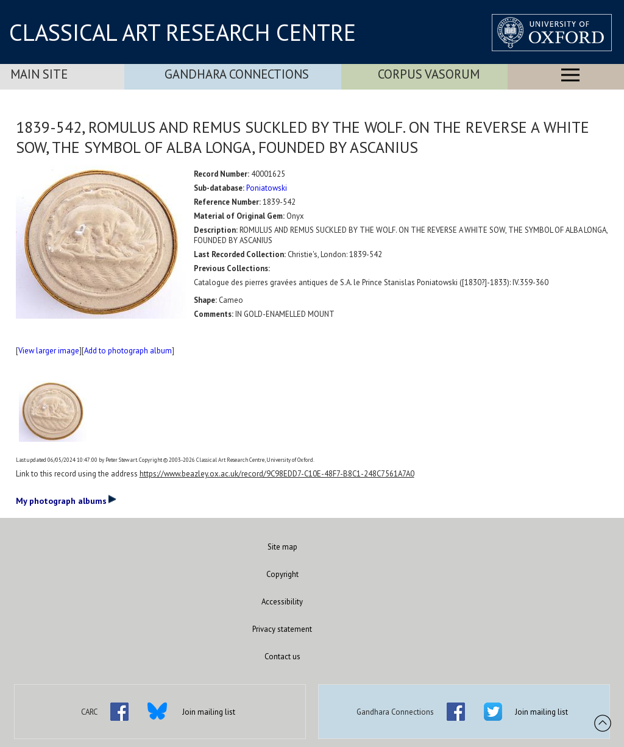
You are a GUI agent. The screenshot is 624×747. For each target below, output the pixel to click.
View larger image (48, 350)
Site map (282, 547)
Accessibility (282, 602)
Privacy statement (282, 629)
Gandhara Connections (237, 74)
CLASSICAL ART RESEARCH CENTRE (182, 32)
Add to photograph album (128, 350)
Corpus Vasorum (429, 74)
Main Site (39, 74)
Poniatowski (266, 188)
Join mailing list (208, 712)
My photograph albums (66, 500)
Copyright (282, 574)
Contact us (282, 656)
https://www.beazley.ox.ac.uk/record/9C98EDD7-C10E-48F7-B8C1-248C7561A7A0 (277, 474)
